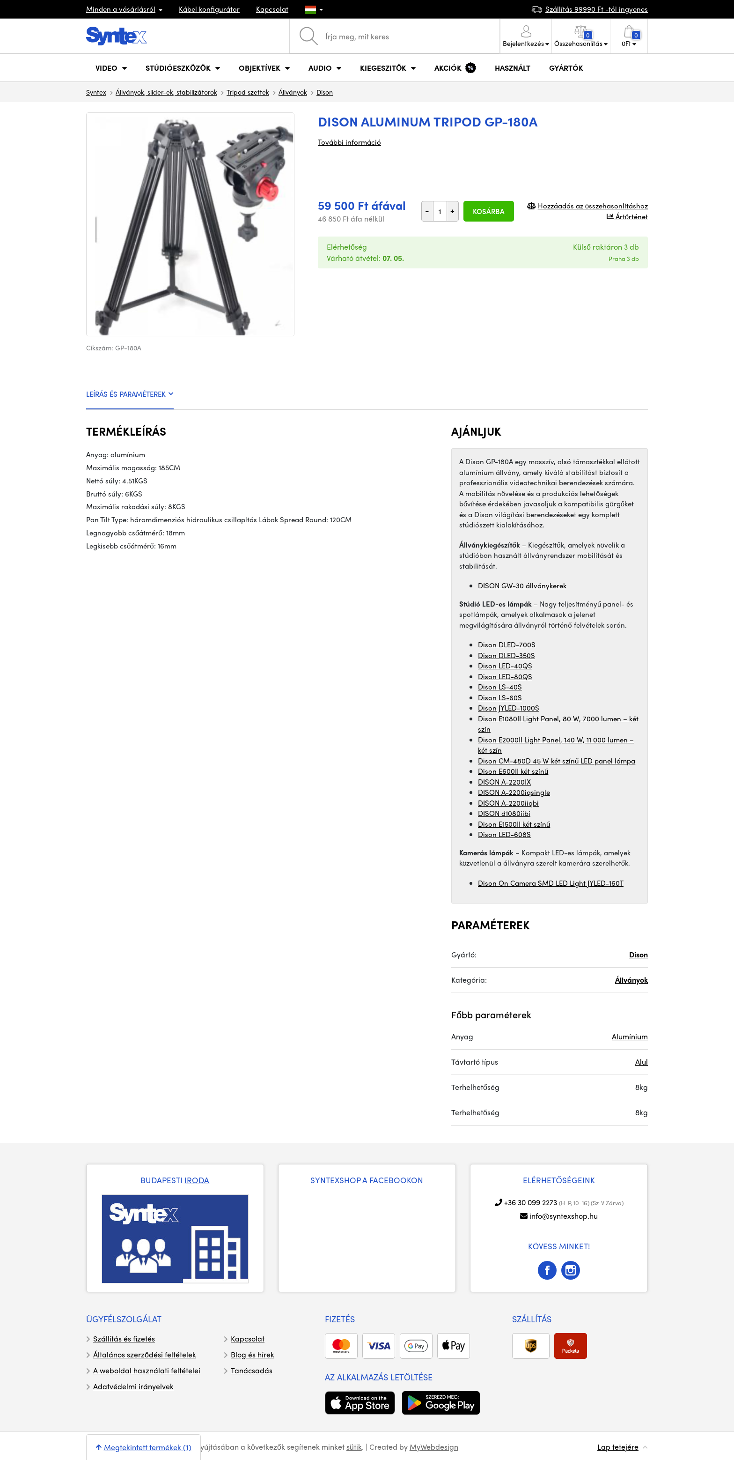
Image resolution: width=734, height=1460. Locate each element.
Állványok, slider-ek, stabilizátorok (166, 91)
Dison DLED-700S (507, 644)
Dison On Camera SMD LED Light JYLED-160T (551, 883)
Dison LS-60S (500, 697)
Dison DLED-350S (506, 655)
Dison (324, 91)
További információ (349, 142)
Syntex (96, 91)
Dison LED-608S (504, 834)
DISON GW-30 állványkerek (522, 585)
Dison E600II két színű (513, 771)
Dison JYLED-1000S (508, 708)
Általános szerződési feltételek (144, 1354)
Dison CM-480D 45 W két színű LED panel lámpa (556, 761)
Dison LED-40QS (505, 665)
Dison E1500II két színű (514, 824)
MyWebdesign (434, 1446)
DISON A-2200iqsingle (514, 792)
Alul (641, 1061)
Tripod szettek (248, 91)
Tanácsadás (251, 1370)
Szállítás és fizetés (124, 1338)
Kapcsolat (272, 9)
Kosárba (489, 211)
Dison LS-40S (500, 687)
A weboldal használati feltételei (146, 1370)
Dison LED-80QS (505, 676)
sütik (354, 1446)
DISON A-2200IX (504, 782)
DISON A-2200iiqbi (508, 803)
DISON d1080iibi (504, 813)
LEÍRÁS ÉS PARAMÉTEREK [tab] (130, 394)
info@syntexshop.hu (563, 1215)
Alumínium (630, 1036)
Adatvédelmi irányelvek (133, 1386)
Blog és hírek (252, 1354)
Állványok (293, 91)
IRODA (196, 1180)
